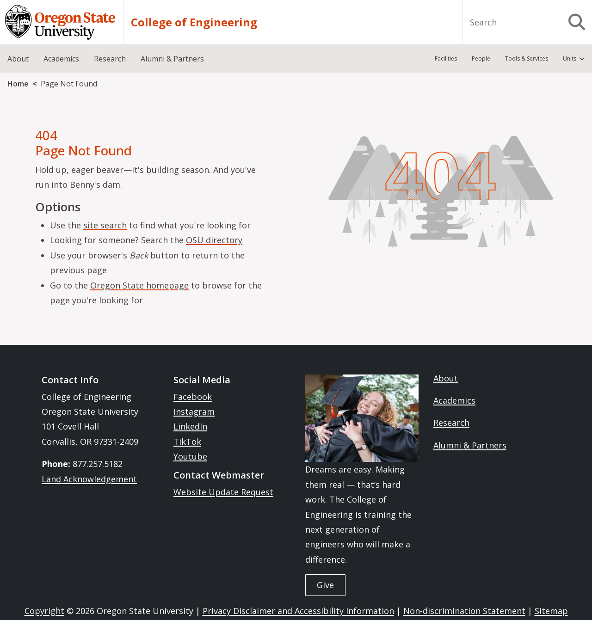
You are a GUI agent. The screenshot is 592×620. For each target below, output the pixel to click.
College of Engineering (194, 22)
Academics (454, 400)
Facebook (192, 396)
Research (451, 422)
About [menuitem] (18, 59)
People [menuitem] (481, 58)
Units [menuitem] (569, 58)
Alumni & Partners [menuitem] (172, 59)
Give (325, 584)
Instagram (194, 411)
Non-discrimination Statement (464, 610)
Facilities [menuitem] (446, 58)
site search (105, 225)
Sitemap (551, 610)
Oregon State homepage (139, 285)
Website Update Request (223, 491)
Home (18, 84)
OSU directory (214, 240)
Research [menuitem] (110, 59)
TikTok (187, 441)
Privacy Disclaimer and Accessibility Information (298, 610)
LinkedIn (190, 426)
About (445, 378)
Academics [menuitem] (61, 59)
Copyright (44, 610)
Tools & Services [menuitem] (526, 58)
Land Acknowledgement (89, 479)
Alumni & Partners (469, 445)
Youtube (190, 456)
